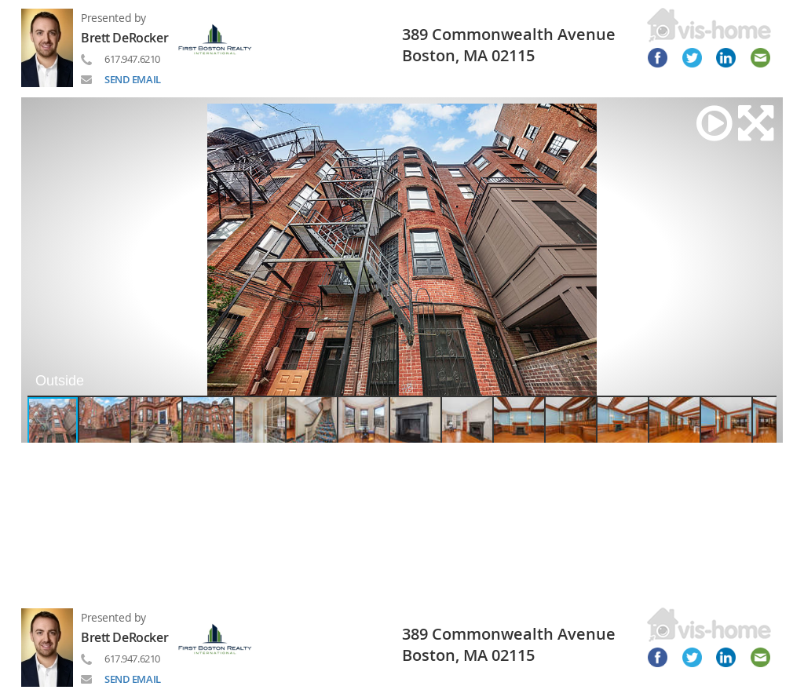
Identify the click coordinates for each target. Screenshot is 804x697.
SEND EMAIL (132, 79)
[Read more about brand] (221, 38)
